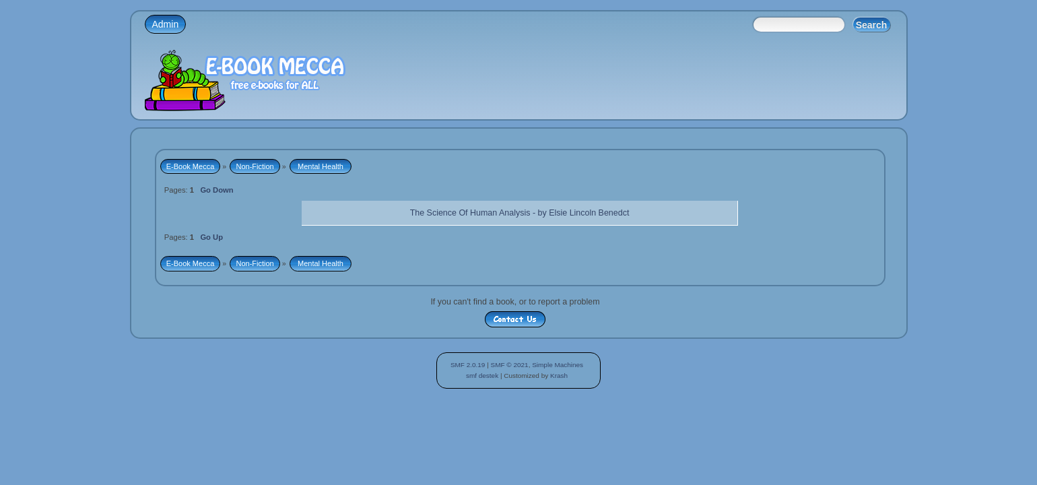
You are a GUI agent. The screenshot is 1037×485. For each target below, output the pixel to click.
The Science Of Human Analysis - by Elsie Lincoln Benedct (520, 213)
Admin (165, 24)
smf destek (482, 375)
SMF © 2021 (510, 364)
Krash (559, 375)
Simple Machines (557, 364)
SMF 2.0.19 (468, 364)
